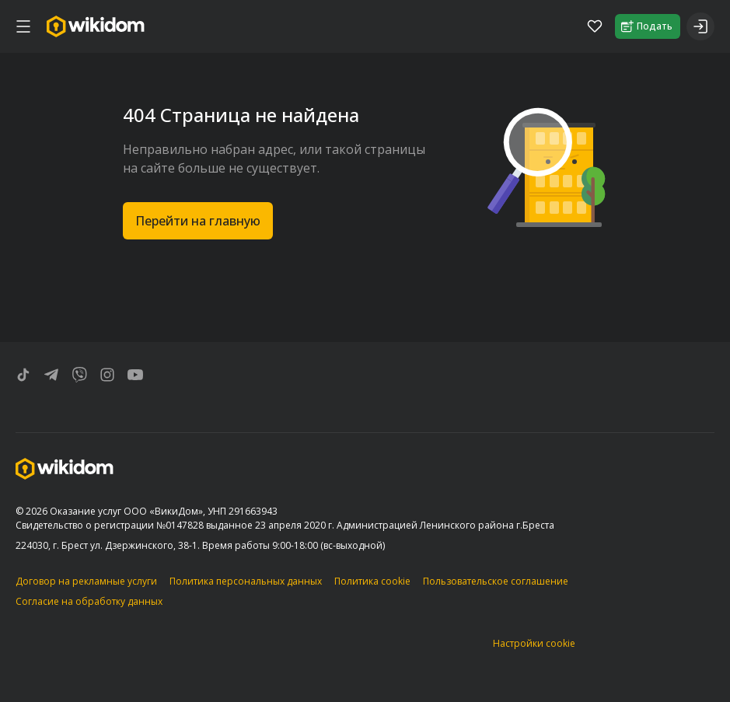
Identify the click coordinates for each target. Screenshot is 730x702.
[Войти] (700, 26)
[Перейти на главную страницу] (96, 26)
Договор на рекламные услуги (86, 581)
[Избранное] (595, 26)
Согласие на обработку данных (89, 601)
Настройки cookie (534, 643)
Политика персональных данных (245, 581)
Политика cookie (372, 581)
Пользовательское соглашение (495, 581)
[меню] (23, 26)
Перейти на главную (197, 220)
